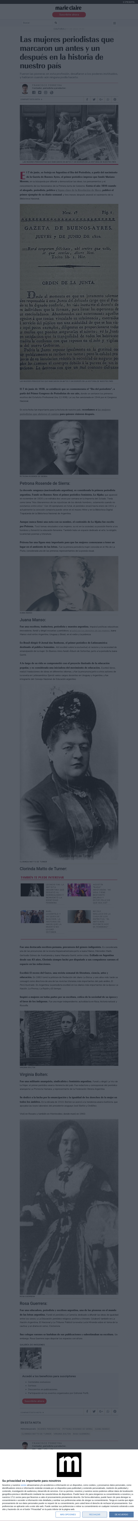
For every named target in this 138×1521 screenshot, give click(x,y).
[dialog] (69, 1485)
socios (23, 1485)
